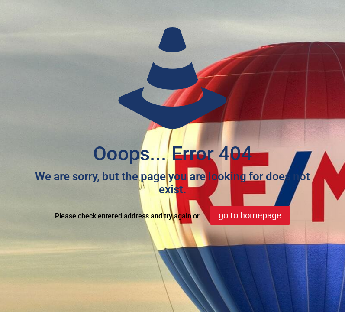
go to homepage (250, 215)
